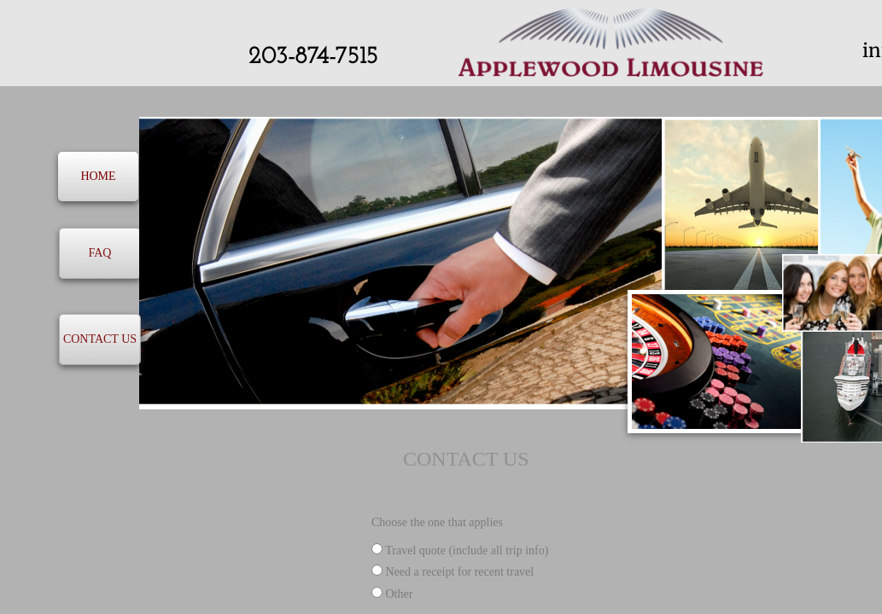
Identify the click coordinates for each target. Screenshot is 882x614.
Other (391, 594)
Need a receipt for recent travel (452, 571)
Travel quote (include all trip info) (459, 550)
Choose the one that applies (437, 522)
